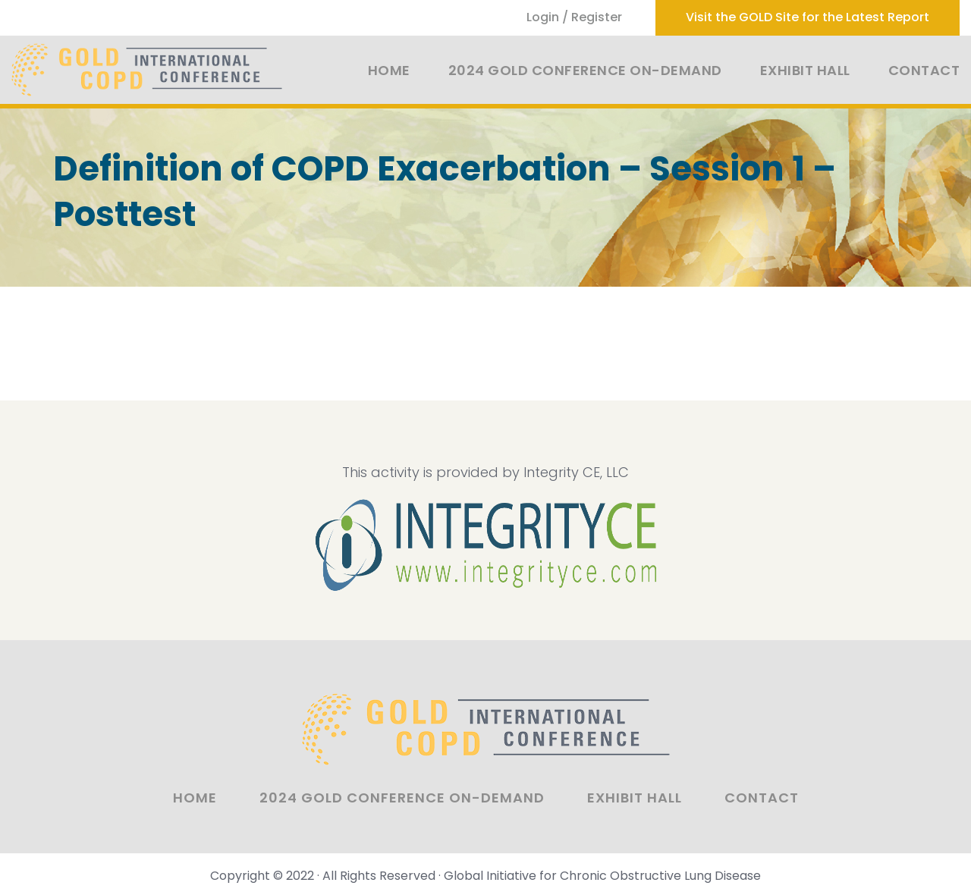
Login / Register (574, 17)
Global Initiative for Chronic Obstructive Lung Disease (602, 875)
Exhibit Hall (805, 70)
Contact (924, 70)
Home (389, 70)
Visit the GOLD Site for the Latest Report (807, 17)
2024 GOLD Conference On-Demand (585, 70)
